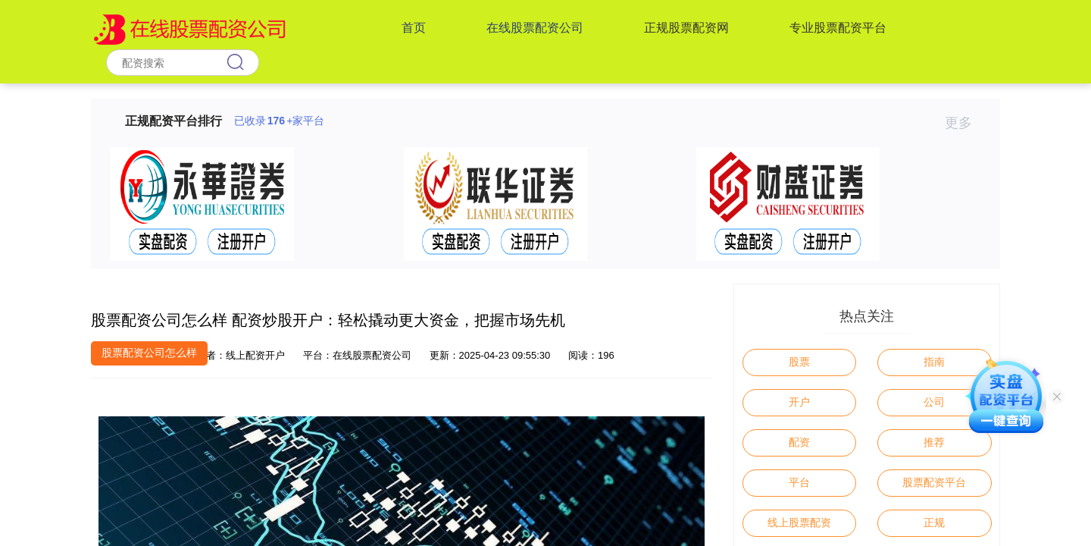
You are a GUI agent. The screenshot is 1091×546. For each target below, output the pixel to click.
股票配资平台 (934, 482)
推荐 (934, 442)
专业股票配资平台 (837, 27)
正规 (934, 522)
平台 (799, 482)
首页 (414, 27)
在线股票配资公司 (534, 27)
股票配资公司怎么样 (149, 353)
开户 (799, 402)
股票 (799, 362)
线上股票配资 (799, 522)
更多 (965, 122)
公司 (934, 402)
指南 (934, 362)
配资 (799, 442)
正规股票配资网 (686, 27)
